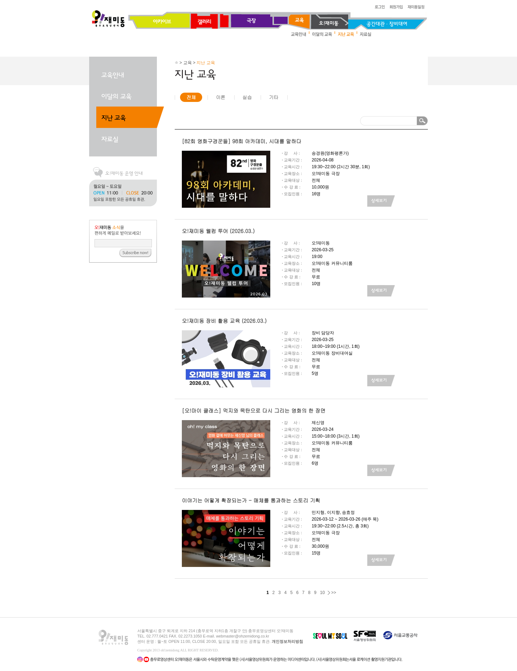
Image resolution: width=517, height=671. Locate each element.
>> (333, 592)
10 (322, 592)
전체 (191, 97)
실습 (247, 97)
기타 (273, 97)
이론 (220, 97)
